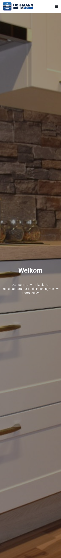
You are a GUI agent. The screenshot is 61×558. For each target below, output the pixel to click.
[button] (56, 6)
